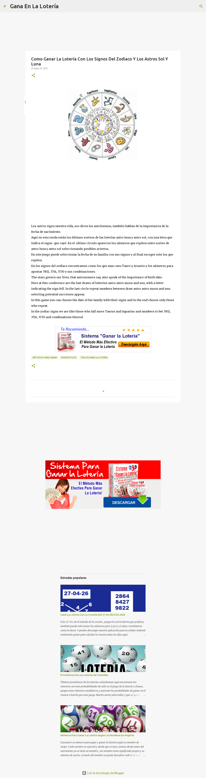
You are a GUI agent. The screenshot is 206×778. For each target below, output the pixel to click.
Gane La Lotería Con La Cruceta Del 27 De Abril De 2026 (92, 614)
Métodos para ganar (45, 357)
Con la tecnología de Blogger (103, 773)
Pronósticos (68, 357)
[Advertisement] (103, 198)
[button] (33, 75)
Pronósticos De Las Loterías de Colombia (84, 675)
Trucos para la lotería (93, 357)
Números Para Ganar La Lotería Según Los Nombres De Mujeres (97, 735)
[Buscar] (64, 6)
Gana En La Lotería (34, 6)
